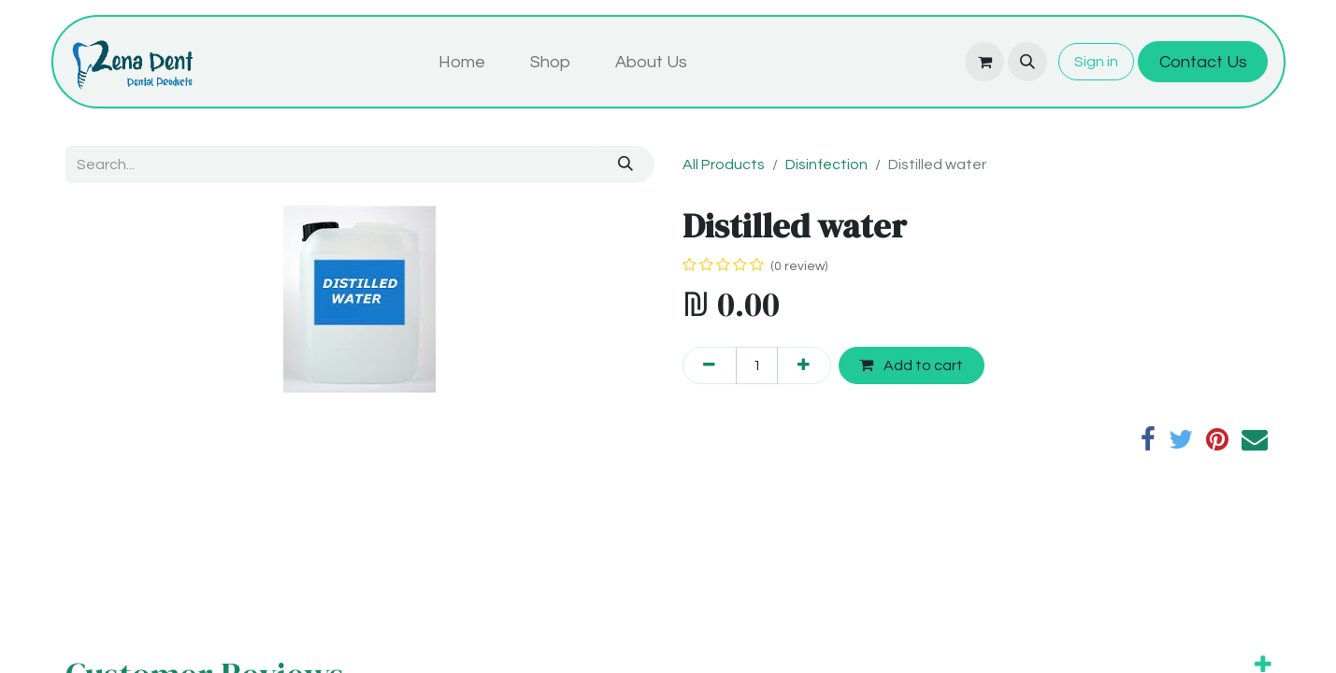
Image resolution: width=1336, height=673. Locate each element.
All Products (723, 164)
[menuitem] (462, 62)
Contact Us (1203, 62)
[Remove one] (709, 365)
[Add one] (804, 365)
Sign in (1096, 61)
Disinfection (826, 164)
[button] (1027, 61)
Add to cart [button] (911, 365)
